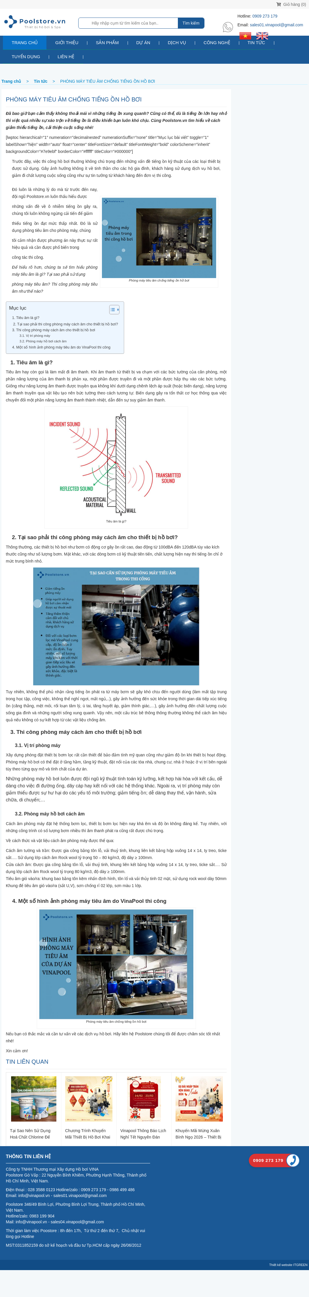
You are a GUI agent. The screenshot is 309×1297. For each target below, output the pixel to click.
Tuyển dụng (26, 56)
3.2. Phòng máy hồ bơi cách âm (41, 341)
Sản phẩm (107, 42)
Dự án (143, 42)
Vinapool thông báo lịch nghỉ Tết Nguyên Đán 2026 (143, 1133)
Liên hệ (66, 56)
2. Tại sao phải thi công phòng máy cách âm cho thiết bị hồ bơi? (63, 324)
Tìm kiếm (191, 23)
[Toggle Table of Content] (111, 310)
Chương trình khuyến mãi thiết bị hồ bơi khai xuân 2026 (87, 1133)
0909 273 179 (264, 16)
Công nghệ (217, 42)
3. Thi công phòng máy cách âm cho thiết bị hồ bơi (52, 330)
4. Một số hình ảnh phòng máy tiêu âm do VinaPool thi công (59, 347)
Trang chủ (25, 42)
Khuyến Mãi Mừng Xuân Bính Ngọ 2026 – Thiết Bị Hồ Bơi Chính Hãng (199, 1133)
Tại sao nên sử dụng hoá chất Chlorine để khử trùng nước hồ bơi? (33, 1133)
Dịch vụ (177, 42)
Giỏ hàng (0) (291, 4)
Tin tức (256, 42)
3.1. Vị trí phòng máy (32, 335)
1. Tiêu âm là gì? (24, 318)
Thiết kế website (280, 1265)
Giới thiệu (66, 42)
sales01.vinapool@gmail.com (276, 25)
